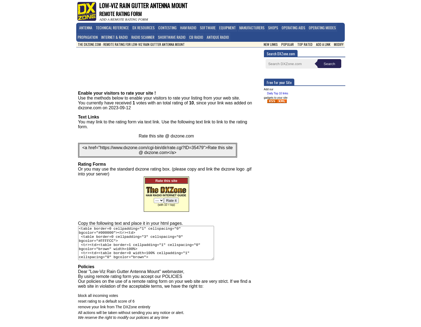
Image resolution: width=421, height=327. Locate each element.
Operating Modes (322, 27)
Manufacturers (251, 27)
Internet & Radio (114, 37)
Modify (338, 44)
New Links (271, 44)
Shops (273, 27)
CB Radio (196, 37)
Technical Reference (112, 27)
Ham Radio (188, 27)
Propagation (88, 37)
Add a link (323, 44)
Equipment (227, 27)
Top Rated (304, 44)
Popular (287, 44)
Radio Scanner (142, 37)
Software (208, 27)
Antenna (85, 27)
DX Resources (143, 27)
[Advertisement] (171, 65)
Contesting (167, 27)
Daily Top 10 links (277, 93)
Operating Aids (293, 27)
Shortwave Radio (172, 37)
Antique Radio (218, 37)
